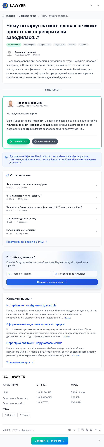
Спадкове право (26, 15)
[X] (91, 430)
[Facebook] (78, 430)
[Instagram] (83, 430)
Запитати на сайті (13, 403)
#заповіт (83, 44)
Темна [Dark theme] (24, 415)
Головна (8, 15)
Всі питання (44, 392)
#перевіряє (29, 44)
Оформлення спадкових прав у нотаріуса (35, 324)
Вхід (5, 392)
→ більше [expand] (67, 318)
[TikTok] (100, 430)
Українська (78, 392)
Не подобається (44, 141)
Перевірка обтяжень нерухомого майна (34, 343)
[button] (91, 6)
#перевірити (44, 44)
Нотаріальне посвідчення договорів (31, 305)
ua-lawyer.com (26, 430)
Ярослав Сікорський (30, 102)
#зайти (72, 44)
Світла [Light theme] (9, 415)
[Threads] (96, 430)
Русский (76, 402)
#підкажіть (59, 44)
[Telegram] (74, 430)
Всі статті (42, 402)
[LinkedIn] (87, 430)
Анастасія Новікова (25, 52)
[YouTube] (70, 430)
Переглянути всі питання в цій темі (26, 241)
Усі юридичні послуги (19, 362)
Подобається (18, 141)
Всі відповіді (44, 397)
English (75, 397)
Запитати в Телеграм (15, 398)
